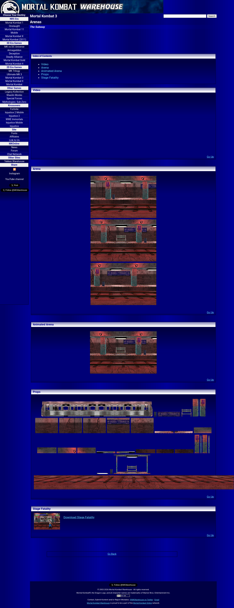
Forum (14, 150)
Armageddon (14, 50)
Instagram (14, 173)
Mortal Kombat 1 (14, 22)
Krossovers (14, 105)
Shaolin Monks (14, 95)
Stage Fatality (49, 77)
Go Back (112, 554)
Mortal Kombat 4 (14, 63)
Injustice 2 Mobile (14, 112)
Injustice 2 (14, 116)
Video (44, 64)
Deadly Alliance (14, 57)
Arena (45, 67)
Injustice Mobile (14, 122)
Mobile (14, 32)
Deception (14, 53)
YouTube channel (14, 179)
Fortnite (14, 109)
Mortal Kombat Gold (14, 60)
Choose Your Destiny (14, 15)
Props (45, 74)
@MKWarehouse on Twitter (141, 599)
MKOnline (14, 143)
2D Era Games (14, 67)
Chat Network (14, 154)
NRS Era (14, 19)
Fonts (14, 133)
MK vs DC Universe (14, 46)
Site (14, 129)
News (14, 147)
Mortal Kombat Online (142, 603)
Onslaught (14, 26)
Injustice (14, 126)
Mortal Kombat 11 (14, 29)
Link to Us (14, 140)
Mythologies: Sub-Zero (14, 102)
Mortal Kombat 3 (14, 77)
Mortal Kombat (14, 84)
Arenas (36, 22)
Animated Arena (51, 71)
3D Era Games (14, 43)
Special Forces (14, 98)
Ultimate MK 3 (14, 74)
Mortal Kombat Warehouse (98, 603)
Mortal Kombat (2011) (14, 39)
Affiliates (14, 136)
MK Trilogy (14, 71)
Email (156, 599)
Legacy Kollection (14, 91)
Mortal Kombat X (14, 36)
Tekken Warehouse (14, 161)
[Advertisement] (14, 249)
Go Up (210, 156)
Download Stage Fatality (79, 517)
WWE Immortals (14, 119)
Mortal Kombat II (14, 81)
